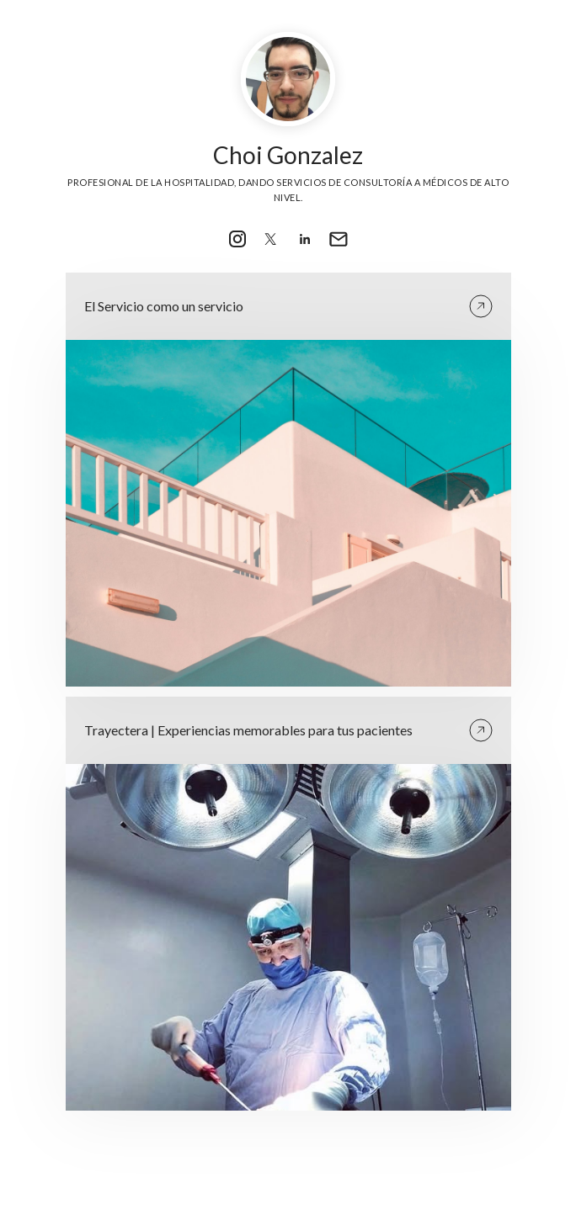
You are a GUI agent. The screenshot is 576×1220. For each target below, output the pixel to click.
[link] (237, 239)
